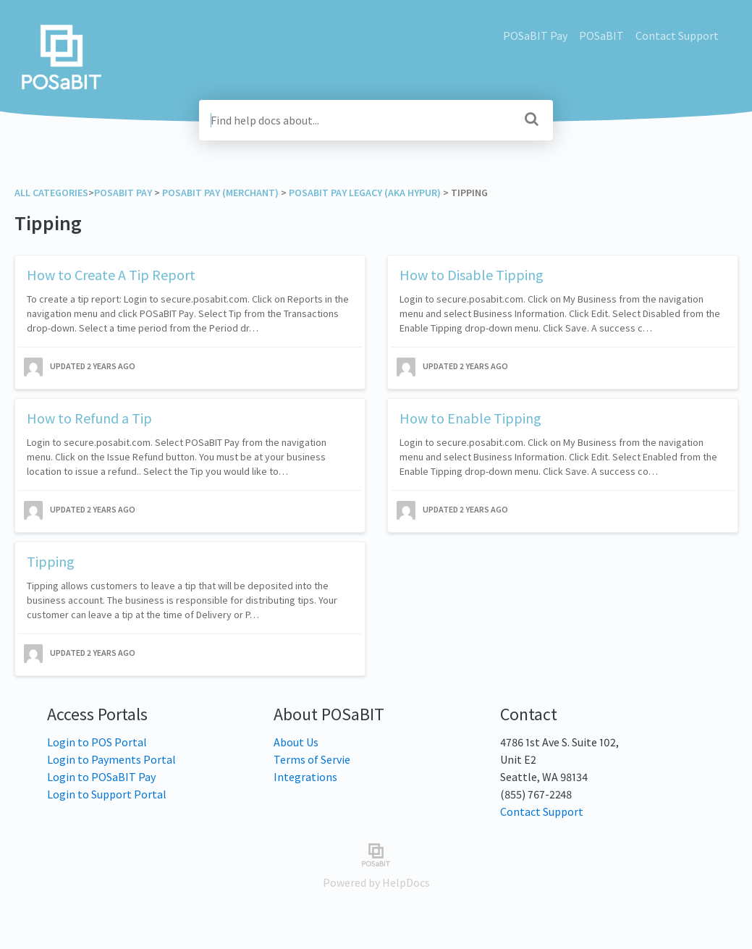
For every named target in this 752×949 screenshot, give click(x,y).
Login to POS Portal (97, 742)
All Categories (51, 192)
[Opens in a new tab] (376, 853)
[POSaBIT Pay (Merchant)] (220, 192)
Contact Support (677, 35)
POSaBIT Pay (535, 35)
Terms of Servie (312, 759)
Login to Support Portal (106, 794)
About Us (296, 742)
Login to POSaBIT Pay (101, 776)
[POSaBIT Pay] (123, 192)
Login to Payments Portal (111, 759)
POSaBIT (601, 35)
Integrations (305, 776)
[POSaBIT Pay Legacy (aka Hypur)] (365, 192)
